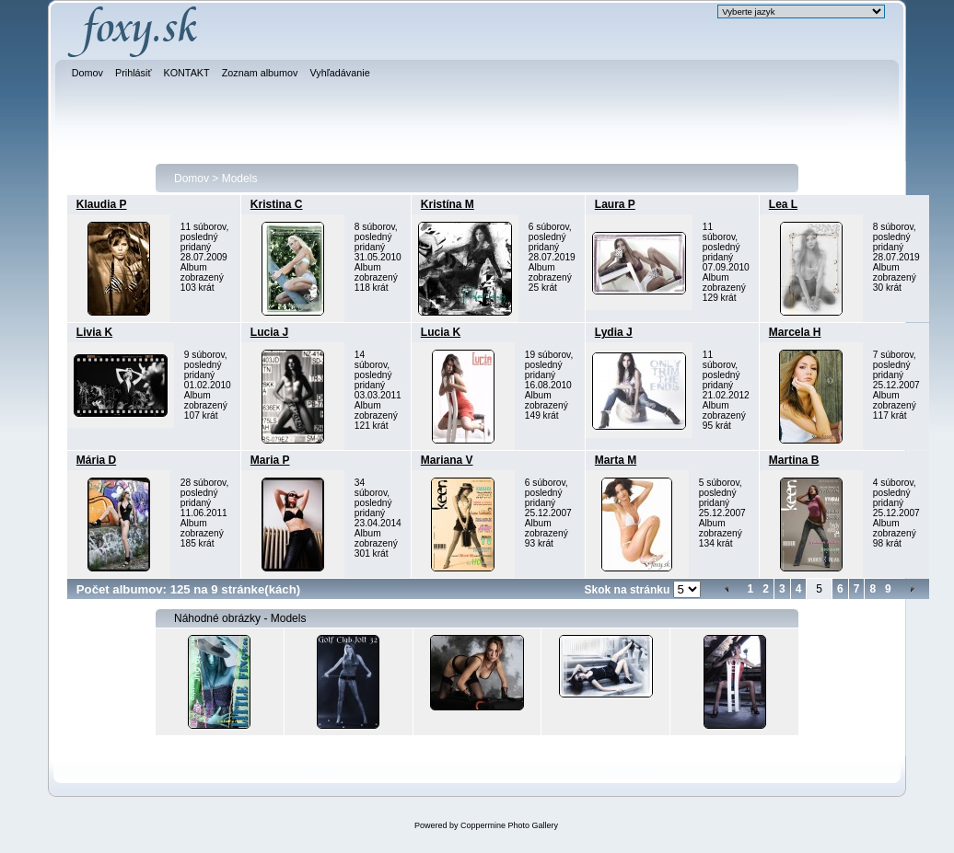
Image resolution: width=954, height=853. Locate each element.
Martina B (794, 460)
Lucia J (269, 332)
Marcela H (795, 332)
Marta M (615, 460)
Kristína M (447, 204)
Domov (191, 178)
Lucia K (440, 332)
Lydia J (614, 332)
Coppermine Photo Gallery (509, 825)
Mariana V (447, 460)
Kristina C (276, 204)
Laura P (615, 204)
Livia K (94, 332)
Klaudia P (101, 204)
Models (240, 178)
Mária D (96, 460)
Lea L (783, 204)
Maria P (270, 460)
